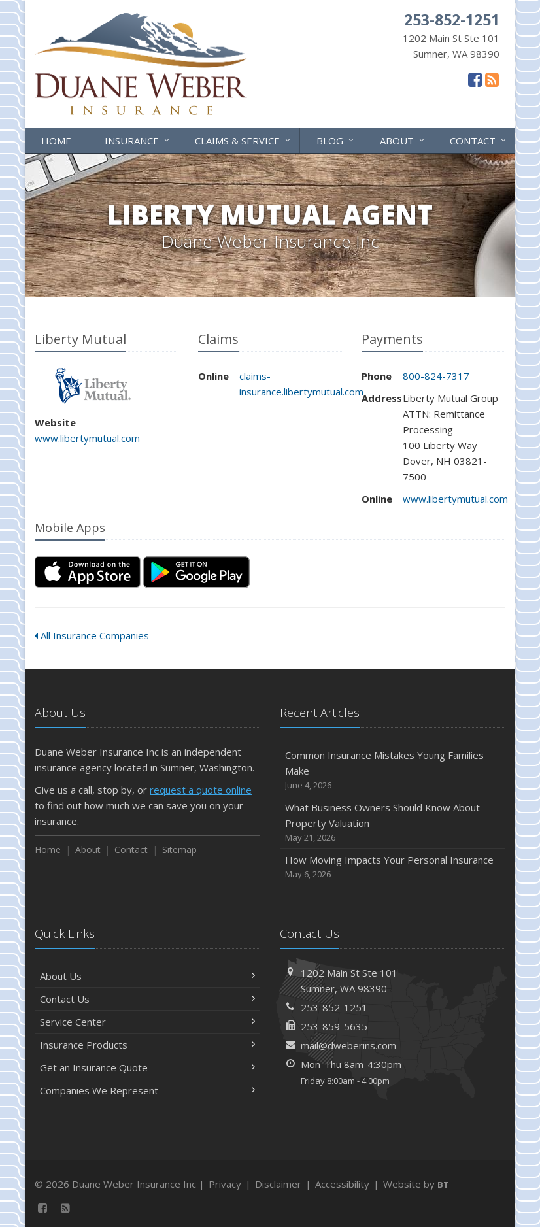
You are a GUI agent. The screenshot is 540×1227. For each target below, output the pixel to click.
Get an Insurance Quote (147, 1067)
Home (56, 140)
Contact (479, 139)
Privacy (225, 1183)
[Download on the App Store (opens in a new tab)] (88, 572)
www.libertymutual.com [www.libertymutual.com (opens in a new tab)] (87, 438)
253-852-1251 (334, 1007)
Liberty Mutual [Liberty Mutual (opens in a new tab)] (93, 386)
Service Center (147, 1021)
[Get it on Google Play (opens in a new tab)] (196, 572)
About (403, 139)
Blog (336, 139)
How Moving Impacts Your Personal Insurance (392, 867)
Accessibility (342, 1183)
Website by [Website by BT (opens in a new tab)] (416, 1183)
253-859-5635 (334, 1026)
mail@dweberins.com (348, 1045)
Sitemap (179, 849)
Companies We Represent (147, 1090)
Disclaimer (278, 1183)
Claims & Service (243, 139)
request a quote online (201, 789)
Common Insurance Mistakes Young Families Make (392, 770)
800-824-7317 (436, 375)
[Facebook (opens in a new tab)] (475, 79)
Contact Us (147, 998)
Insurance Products (147, 1044)
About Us (147, 976)
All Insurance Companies (92, 635)
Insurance (138, 139)
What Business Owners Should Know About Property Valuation (392, 823)
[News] (492, 79)
